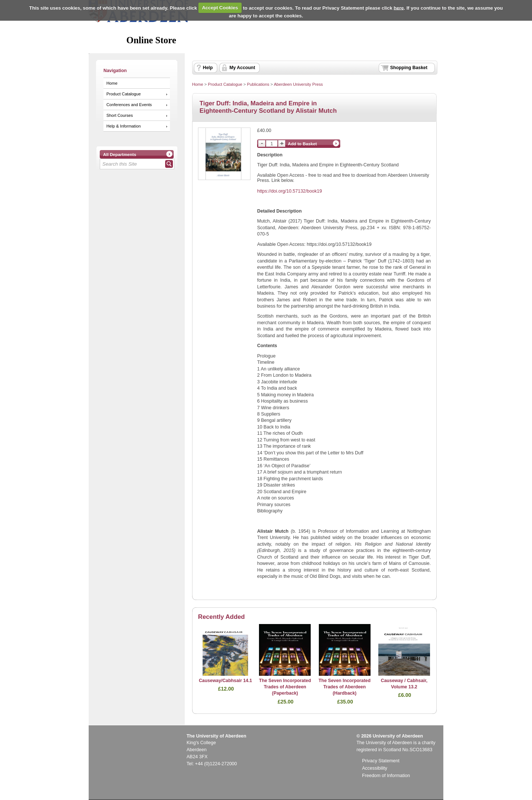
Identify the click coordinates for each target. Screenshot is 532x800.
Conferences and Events (129, 104)
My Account (242, 67)
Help (208, 67)
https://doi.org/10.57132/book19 (289, 191)
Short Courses (119, 115)
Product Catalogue (123, 94)
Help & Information (123, 126)
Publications (258, 84)
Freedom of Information (386, 775)
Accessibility (374, 768)
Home (111, 83)
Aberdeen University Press (298, 84)
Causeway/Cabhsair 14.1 (225, 680)
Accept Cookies (220, 7)
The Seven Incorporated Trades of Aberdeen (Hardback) (344, 687)
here (399, 7)
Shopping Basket (408, 67)
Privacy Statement (380, 760)
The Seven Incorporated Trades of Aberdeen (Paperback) (285, 687)
